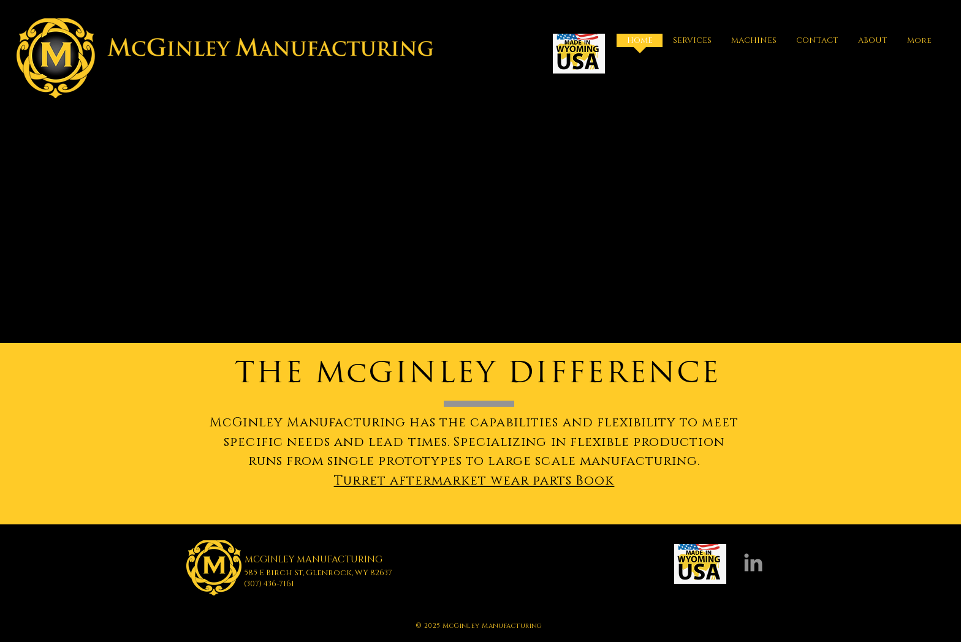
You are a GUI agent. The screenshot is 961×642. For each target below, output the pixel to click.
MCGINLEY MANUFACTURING (313, 559)
